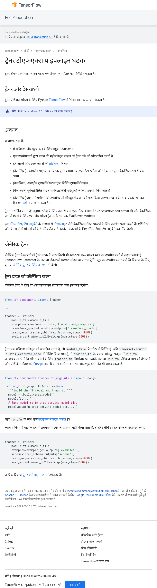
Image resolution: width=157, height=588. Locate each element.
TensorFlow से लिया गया (95, 561)
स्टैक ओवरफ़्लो (89, 548)
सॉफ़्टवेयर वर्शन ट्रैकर (92, 535)
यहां (24, 203)
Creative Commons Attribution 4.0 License (93, 490)
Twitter (9, 548)
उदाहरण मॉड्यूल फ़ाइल (52, 419)
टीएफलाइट (60, 224)
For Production (19, 17)
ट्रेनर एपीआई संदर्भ (34, 475)
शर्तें (7, 576)
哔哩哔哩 (10, 554)
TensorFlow (12, 50)
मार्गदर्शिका (62, 50)
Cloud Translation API (39, 37)
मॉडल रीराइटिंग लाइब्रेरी (23, 224)
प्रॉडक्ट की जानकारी (91, 541)
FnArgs (38, 364)
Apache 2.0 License (16, 494)
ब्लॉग (7, 535)
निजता (16, 576)
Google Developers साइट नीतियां (93, 494)
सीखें (26, 50)
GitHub (9, 541)
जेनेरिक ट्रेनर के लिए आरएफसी (31, 265)
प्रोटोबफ (54, 163)
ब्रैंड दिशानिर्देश (88, 554)
